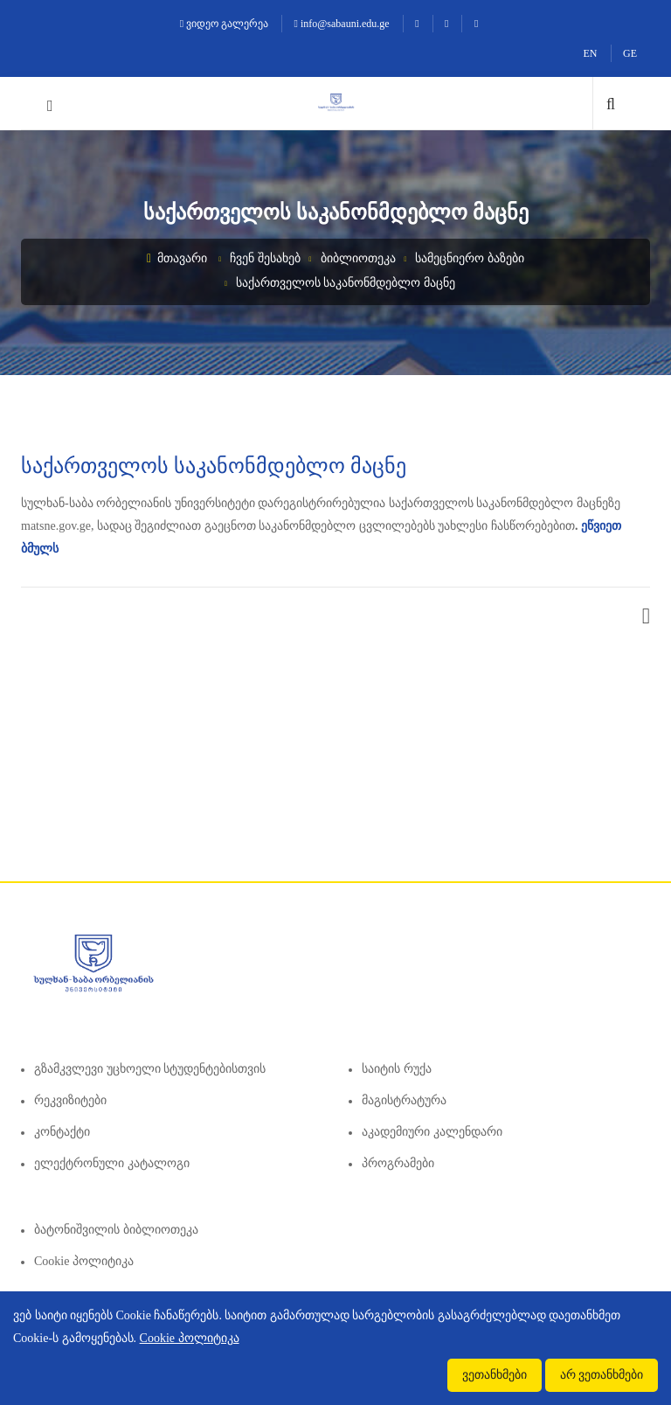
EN (591, 53)
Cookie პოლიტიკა (84, 1261)
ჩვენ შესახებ (265, 258)
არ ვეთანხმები (602, 1374)
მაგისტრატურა (404, 1100)
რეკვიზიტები (70, 1100)
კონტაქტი (62, 1131)
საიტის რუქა (397, 1068)
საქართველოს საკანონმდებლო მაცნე (345, 282)
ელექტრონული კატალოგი (112, 1163)
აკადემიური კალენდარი (432, 1131)
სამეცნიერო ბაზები (469, 258)
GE (630, 53)
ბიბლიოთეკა (358, 258)
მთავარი (177, 258)
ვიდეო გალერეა (224, 23)
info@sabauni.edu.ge (342, 23)
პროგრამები (398, 1163)
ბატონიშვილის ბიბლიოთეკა (116, 1229)
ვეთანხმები (494, 1374)
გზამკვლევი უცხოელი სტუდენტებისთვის (150, 1068)
